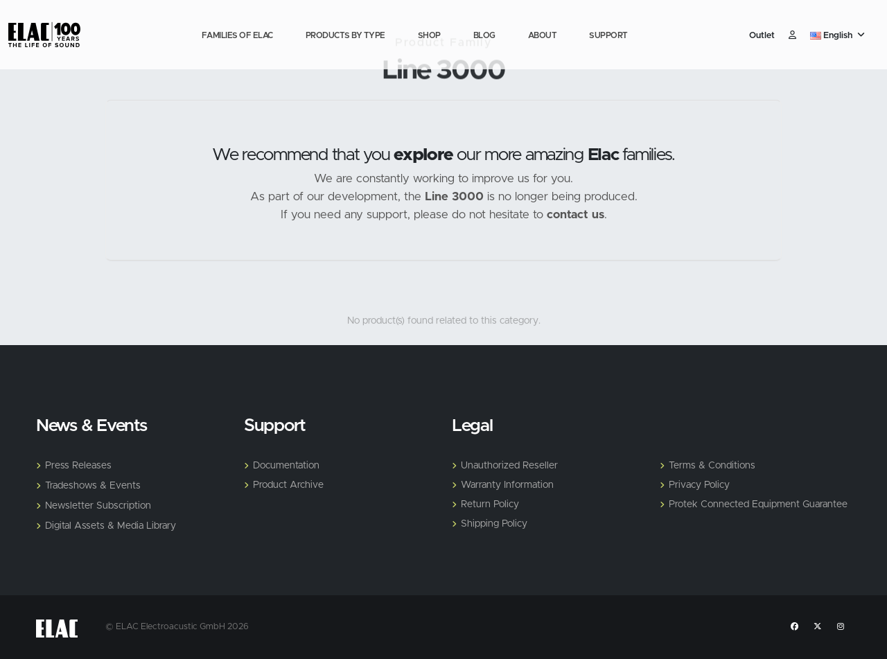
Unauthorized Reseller (509, 466)
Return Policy (490, 504)
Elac (603, 155)
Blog (484, 35)
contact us (575, 214)
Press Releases (78, 466)
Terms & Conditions (712, 466)
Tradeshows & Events (93, 486)
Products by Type (345, 35)
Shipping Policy (494, 524)
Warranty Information (507, 485)
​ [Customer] (792, 35)
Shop (429, 35)
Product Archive (288, 485)
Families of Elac (237, 35)
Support (608, 35)
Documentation (286, 466)
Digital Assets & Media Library (110, 526)
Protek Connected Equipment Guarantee (758, 504)
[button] (839, 36)
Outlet (762, 35)
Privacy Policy (699, 485)
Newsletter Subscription (98, 506)
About (542, 35)
